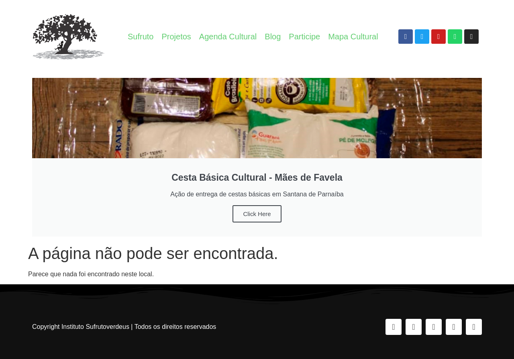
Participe (304, 36)
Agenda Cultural (228, 36)
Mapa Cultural (353, 36)
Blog (273, 36)
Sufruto (140, 36)
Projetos (176, 36)
